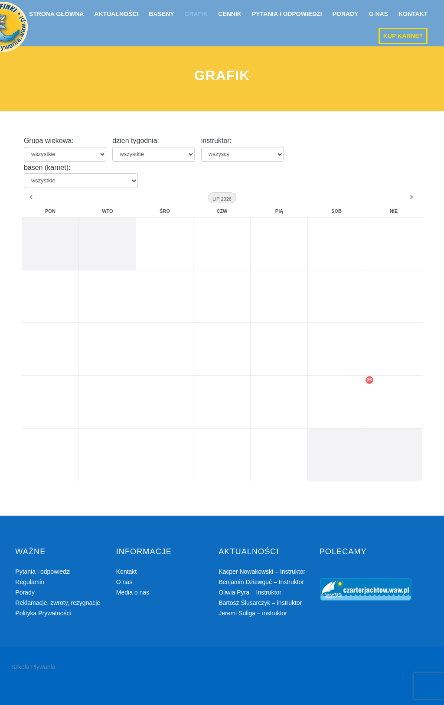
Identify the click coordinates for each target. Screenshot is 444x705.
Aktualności (116, 13)
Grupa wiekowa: (49, 140)
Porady (346, 13)
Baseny (161, 13)
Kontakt (413, 13)
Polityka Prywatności (43, 613)
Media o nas (132, 592)
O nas (378, 13)
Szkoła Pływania (33, 666)
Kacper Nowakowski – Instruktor (262, 571)
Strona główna (56, 13)
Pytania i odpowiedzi (287, 13)
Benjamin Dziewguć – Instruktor (261, 581)
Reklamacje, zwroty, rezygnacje (57, 602)
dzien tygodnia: (135, 140)
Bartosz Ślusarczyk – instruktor (260, 602)
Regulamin (29, 581)
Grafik (196, 13)
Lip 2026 (222, 198)
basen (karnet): (47, 167)
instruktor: (216, 140)
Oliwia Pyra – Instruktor (250, 592)
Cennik (230, 13)
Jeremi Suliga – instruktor (253, 613)
